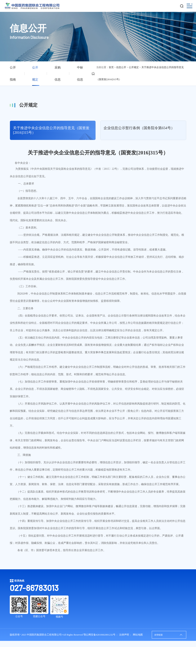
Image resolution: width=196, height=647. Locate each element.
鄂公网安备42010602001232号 (99, 634)
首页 (111, 67)
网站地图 (138, 634)
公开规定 (134, 67)
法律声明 (124, 634)
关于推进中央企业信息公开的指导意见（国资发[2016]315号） (51, 130)
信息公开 (121, 67)
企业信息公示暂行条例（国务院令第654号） (139, 128)
